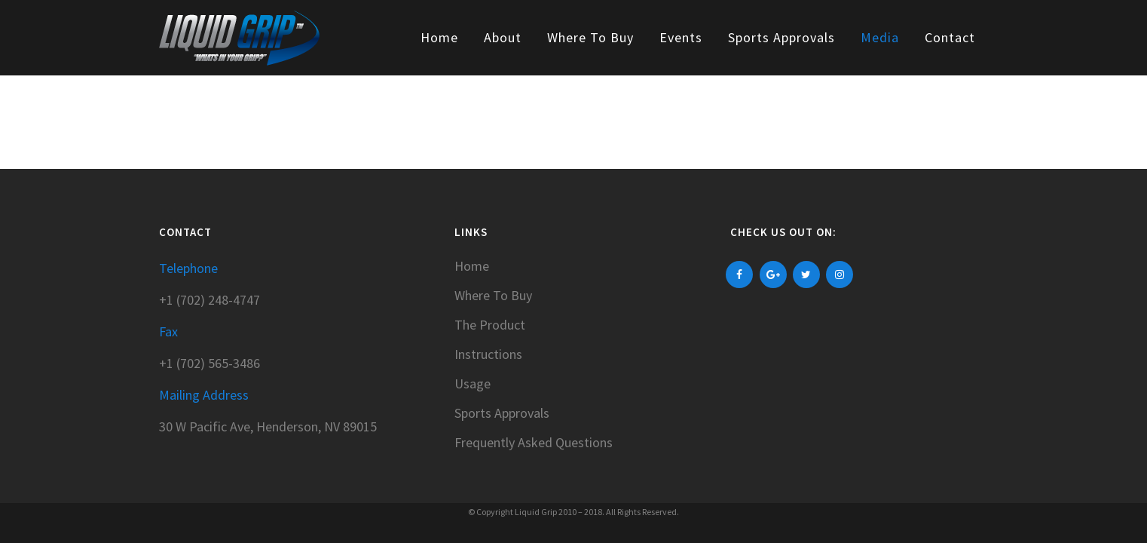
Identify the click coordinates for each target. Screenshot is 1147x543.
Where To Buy (493, 295)
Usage (472, 384)
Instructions (488, 354)
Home (471, 266)
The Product (489, 325)
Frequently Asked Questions (533, 442)
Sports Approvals (501, 413)
